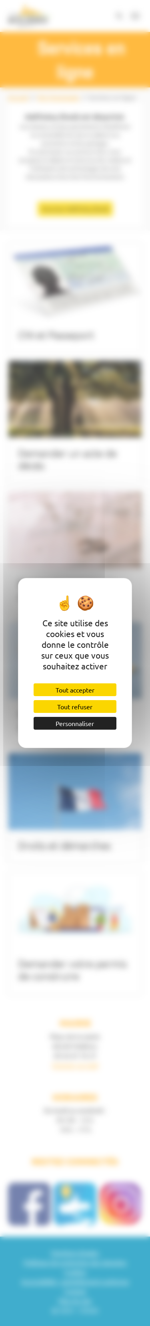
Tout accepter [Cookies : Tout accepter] (75, 690)
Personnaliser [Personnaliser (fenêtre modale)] (75, 723)
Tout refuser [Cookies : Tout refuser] (74, 706)
